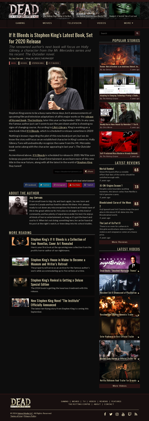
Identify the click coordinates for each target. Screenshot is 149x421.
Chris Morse (107, 127)
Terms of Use (16, 416)
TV (84, 401)
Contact (109, 404)
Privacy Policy (30, 416)
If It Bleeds (54, 63)
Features (116, 401)
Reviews (104, 401)
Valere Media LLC (25, 413)
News (13, 63)
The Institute (34, 120)
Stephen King (38, 63)
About (97, 404)
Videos (92, 401)
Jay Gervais (17, 58)
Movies (75, 401)
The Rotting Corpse (110, 98)
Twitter (45, 185)
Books (24, 63)
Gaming (64, 401)
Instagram (59, 185)
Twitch (88, 185)
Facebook (30, 185)
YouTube (75, 185)
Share (89, 171)
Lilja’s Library (59, 127)
